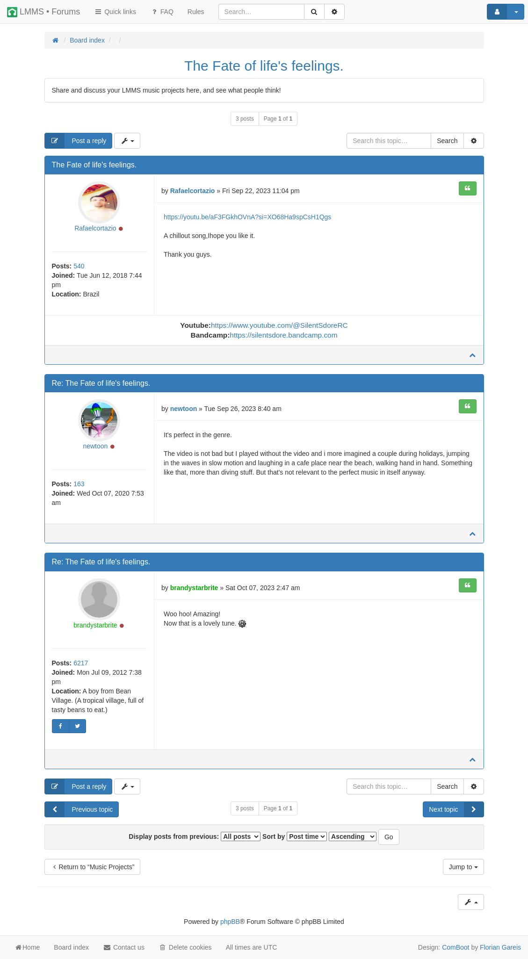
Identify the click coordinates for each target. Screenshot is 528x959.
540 (78, 266)
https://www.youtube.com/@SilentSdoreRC (279, 325)
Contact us (124, 947)
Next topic (456, 809)
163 (78, 484)
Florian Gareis (500, 947)
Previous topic (79, 809)
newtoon (95, 446)
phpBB (230, 921)
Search (447, 140)
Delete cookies (185, 947)
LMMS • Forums (43, 12)
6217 (80, 663)
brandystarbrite (95, 625)
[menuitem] (196, 11)
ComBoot (455, 947)
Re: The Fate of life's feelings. (101, 383)
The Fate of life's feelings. (264, 65)
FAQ (162, 11)
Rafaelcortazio (95, 228)
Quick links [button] (115, 11)
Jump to (463, 867)
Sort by (294, 836)
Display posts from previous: (194, 836)
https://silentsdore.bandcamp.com (283, 335)
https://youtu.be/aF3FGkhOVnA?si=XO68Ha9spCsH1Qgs (247, 217)
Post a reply (76, 140)
